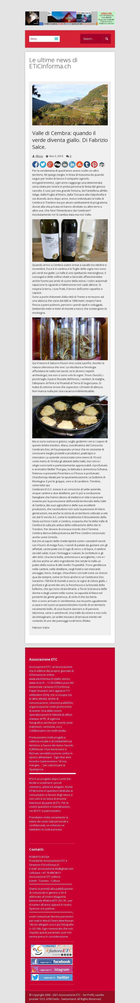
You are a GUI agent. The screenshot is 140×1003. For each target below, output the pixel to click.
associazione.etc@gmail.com (55, 868)
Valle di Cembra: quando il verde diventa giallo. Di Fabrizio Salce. (70, 140)
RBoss (39, 156)
